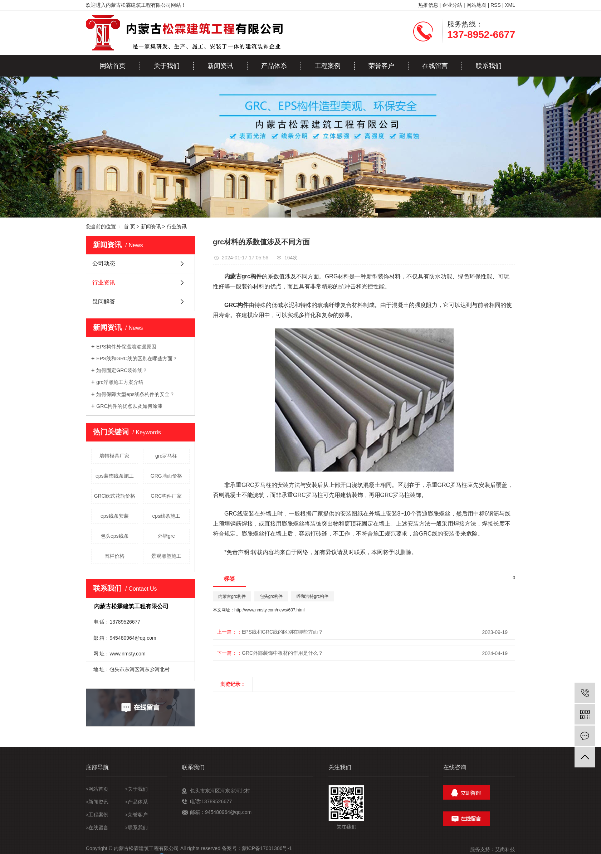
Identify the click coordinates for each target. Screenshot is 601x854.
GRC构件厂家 (166, 496)
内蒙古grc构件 (232, 596)
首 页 (129, 226)
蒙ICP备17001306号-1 (267, 848)
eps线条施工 (166, 516)
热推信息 (428, 5)
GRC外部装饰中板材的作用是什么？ (282, 653)
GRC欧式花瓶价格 (114, 496)
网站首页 (113, 65)
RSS (495, 5)
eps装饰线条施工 (115, 476)
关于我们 (167, 65)
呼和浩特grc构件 (312, 596)
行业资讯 (177, 226)
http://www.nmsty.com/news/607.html (269, 610)
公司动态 (103, 263)
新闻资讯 (220, 65)
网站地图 (476, 5)
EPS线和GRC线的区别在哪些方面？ (136, 358)
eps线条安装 (115, 516)
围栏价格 (114, 556)
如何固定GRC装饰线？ (121, 370)
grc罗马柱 (166, 456)
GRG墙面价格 (166, 476)
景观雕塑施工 (166, 556)
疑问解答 (103, 301)
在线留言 (435, 65)
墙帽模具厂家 (114, 456)
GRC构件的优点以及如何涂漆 (129, 406)
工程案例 (328, 65)
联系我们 (489, 65)
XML (510, 5)
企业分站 (452, 5)
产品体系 (274, 65)
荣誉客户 (381, 65)
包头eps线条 (115, 536)
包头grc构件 (271, 596)
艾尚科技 (505, 849)
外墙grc (166, 536)
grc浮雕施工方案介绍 (119, 382)
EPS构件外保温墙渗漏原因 (126, 347)
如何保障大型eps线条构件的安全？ (135, 394)
